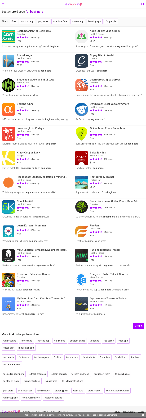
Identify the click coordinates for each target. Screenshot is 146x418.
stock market (94, 390)
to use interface (32, 381)
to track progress (37, 374)
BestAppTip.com (73, 4)
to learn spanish (59, 374)
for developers (41, 357)
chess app (8, 347)
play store (43, 21)
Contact (141, 411)
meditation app (26, 347)
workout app (27, 21)
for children (120, 357)
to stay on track (11, 381)
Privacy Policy (129, 411)
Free (14, 21)
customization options (117, 390)
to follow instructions (72, 381)
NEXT (139, 326)
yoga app (123, 340)
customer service (53, 397)
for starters (72, 357)
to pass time (51, 381)
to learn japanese (80, 374)
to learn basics (122, 374)
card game (59, 340)
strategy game (77, 340)
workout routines (31, 397)
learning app (94, 21)
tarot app (94, 340)
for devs (135, 357)
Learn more (112, 415)
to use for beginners (13, 374)
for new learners (11, 364)
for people (111, 21)
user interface (60, 21)
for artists (105, 357)
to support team (102, 374)
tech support (43, 390)
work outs (78, 390)
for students (89, 357)
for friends (24, 357)
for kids (57, 357)
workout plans (10, 397)
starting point (61, 390)
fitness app (78, 21)
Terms (117, 411)
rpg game (109, 340)
